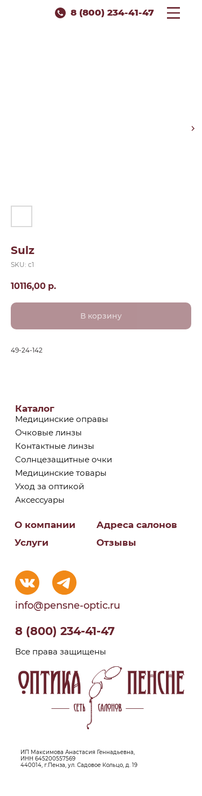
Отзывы (116, 542)
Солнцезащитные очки (63, 459)
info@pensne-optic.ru (67, 605)
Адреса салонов (136, 524)
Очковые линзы (48, 432)
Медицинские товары (61, 473)
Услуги (31, 542)
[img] (27, 582)
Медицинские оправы (61, 419)
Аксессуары (40, 500)
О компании (45, 524)
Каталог (34, 408)
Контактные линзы (54, 446)
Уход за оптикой (49, 486)
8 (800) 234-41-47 (112, 12)
